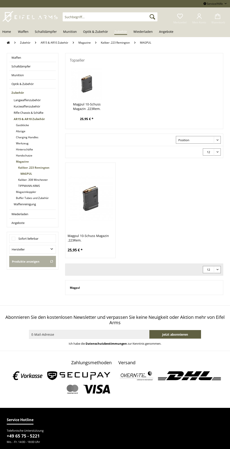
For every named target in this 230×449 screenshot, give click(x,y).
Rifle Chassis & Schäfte (28, 113)
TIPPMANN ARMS (29, 186)
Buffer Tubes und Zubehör (32, 198)
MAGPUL (26, 174)
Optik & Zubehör (22, 84)
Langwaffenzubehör (27, 100)
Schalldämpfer (21, 66)
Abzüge (20, 131)
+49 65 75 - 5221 (23, 436)
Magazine (22, 161)
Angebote (17, 223)
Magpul (75, 288)
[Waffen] (23, 32)
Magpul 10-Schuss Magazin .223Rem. (87, 106)
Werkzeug (22, 143)
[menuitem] (110, 19)
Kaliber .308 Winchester (33, 180)
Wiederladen (19, 214)
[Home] (8, 32)
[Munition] (70, 32)
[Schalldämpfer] (46, 32)
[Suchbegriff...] (110, 16)
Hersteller (18, 249)
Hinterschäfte (24, 149)
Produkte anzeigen (32, 261)
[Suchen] (152, 16)
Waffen (16, 58)
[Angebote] (166, 32)
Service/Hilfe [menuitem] (213, 4)
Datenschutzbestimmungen (106, 344)
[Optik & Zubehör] (95, 32)
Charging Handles (27, 137)
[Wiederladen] (143, 32)
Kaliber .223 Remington (33, 168)
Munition (17, 75)
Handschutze (24, 155)
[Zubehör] (120, 32)
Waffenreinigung (25, 204)
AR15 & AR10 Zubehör (29, 119)
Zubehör (17, 93)
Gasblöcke (22, 125)
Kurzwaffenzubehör (27, 106)
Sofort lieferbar (28, 239)
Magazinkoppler (26, 192)
